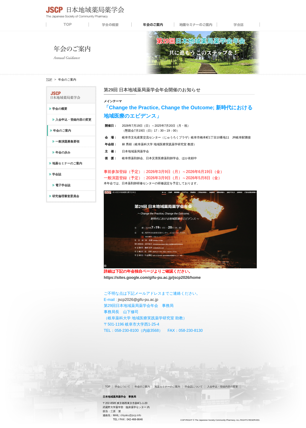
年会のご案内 (153, 24)
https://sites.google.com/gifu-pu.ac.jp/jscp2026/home (152, 277)
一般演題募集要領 (67, 141)
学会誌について (194, 386)
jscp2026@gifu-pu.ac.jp (138, 299)
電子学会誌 (62, 185)
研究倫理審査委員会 (65, 196)
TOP (67, 24)
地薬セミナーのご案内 (195, 24)
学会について (122, 386)
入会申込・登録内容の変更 (73, 119)
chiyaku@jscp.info (130, 415)
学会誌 (238, 24)
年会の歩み (62, 152)
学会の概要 (110, 24)
